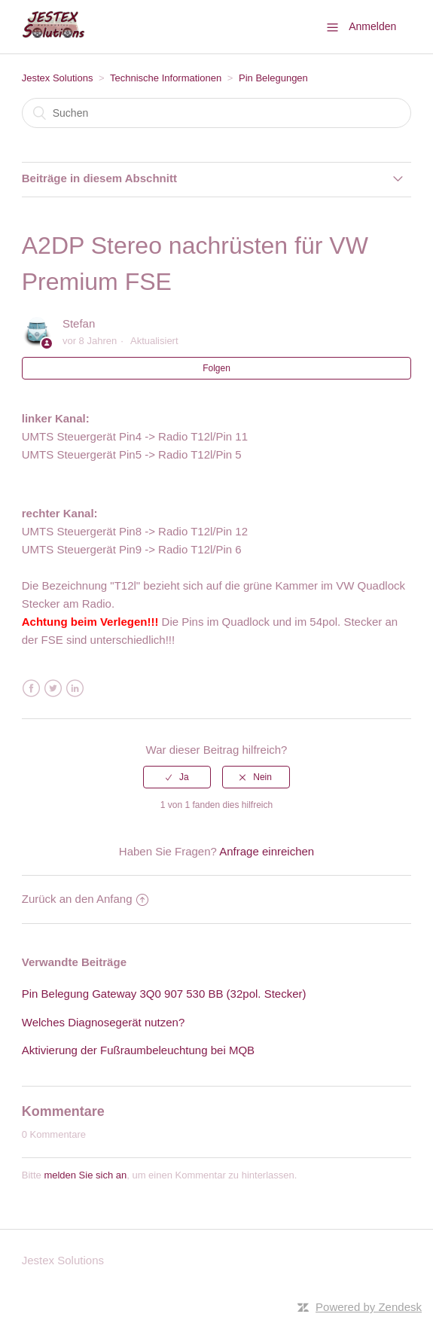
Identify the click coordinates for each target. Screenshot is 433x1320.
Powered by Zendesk (369, 1306)
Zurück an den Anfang (85, 898)
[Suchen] (217, 113)
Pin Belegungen (273, 78)
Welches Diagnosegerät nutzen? (103, 1022)
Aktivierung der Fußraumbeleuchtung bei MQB (138, 1050)
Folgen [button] (216, 368)
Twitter (53, 688)
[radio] (177, 777)
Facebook (31, 688)
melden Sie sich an (85, 1175)
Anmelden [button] (372, 26)
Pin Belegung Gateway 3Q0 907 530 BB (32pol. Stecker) (164, 993)
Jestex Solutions (57, 78)
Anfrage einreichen (266, 851)
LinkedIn (75, 688)
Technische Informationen (165, 78)
